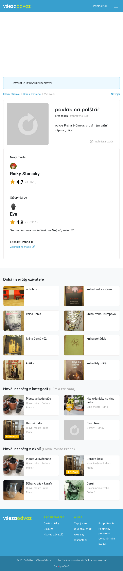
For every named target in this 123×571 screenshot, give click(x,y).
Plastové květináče (38, 398)
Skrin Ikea (93, 423)
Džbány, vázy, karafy (39, 483)
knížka (30, 363)
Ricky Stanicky (25, 173)
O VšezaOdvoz (82, 528)
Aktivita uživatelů (53, 534)
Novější (115, 94)
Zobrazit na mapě (20, 246)
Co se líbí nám (107, 538)
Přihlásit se (100, 6)
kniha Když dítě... (97, 363)
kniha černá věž (36, 338)
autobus (31, 289)
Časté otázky (51, 523)
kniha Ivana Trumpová (101, 314)
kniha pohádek (96, 338)
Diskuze (48, 528)
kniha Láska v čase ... (101, 289)
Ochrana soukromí (95, 560)
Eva (13, 214)
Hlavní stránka (11, 94)
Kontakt (103, 544)
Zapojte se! (80, 523)
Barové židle (34, 423)
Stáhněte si (80, 540)
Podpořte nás (106, 523)
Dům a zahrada (32, 94)
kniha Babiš (33, 314)
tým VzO (64, 566)
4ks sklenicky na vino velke (101, 400)
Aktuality (79, 534)
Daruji (90, 483)
